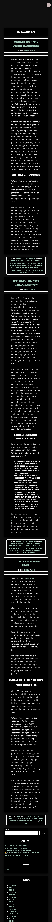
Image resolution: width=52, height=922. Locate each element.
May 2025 (11, 888)
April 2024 (11, 904)
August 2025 (12, 885)
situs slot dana (30, 263)
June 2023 (11, 921)
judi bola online (16, 819)
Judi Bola (18, 258)
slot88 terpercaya (28, 273)
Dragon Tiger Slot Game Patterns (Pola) (16, 855)
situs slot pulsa (14, 548)
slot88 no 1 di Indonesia (31, 270)
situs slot (23, 263)
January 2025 (12, 895)
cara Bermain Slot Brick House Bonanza (16, 846)
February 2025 (13, 892)
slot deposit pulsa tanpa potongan (29, 548)
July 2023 (11, 919)
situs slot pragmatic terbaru (34, 546)
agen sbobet (28, 816)
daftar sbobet (36, 816)
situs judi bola (34, 821)
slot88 (13, 237)
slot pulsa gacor (19, 270)
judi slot (23, 261)
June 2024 (11, 902)
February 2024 (13, 909)
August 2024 (12, 897)
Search (7, 830)
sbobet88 (17, 821)
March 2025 (12, 890)
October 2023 (12, 911)
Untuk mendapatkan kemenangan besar (16, 848)
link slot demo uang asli (33, 261)
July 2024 (11, 900)
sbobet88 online (14, 263)
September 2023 (13, 914)
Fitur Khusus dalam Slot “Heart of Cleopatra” (18, 851)
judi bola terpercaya (27, 819)
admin (33, 51)
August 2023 (12, 916)
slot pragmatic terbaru (32, 551)
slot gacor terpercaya (26, 265)
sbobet (36, 819)
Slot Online (32, 258)
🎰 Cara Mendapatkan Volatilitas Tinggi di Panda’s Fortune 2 (22, 853)
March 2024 (12, 907)
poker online (25, 258)
